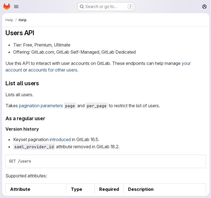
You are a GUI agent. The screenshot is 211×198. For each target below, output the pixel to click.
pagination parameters (41, 105)
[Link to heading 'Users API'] (37, 33)
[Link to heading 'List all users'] (42, 83)
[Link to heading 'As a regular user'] (48, 118)
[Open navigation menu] (16, 6)
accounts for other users (52, 70)
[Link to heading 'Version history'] (41, 129)
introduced (60, 139)
